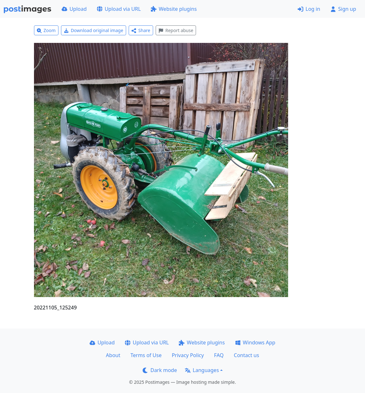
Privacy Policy (188, 355)
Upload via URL (119, 8)
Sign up (343, 8)
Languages (202, 370)
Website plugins (174, 8)
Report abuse (176, 30)
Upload (74, 8)
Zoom (46, 30)
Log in (309, 8)
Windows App (255, 342)
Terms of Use (146, 355)
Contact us (246, 355)
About (113, 355)
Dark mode (160, 370)
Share (141, 30)
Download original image (93, 30)
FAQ (219, 355)
